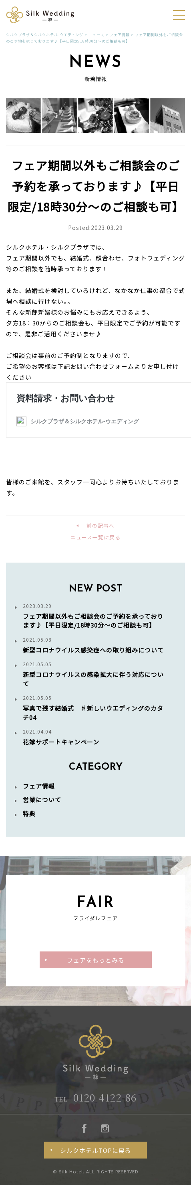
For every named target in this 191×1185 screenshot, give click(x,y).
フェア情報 (39, 786)
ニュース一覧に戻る (95, 537)
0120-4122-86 (95, 1097)
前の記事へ (100, 525)
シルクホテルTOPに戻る (95, 1150)
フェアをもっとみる (96, 960)
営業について (42, 799)
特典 (29, 813)
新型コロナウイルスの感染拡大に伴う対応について (95, 674)
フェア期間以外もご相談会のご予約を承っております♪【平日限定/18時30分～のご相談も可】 (95, 616)
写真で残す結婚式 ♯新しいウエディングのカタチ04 (95, 708)
